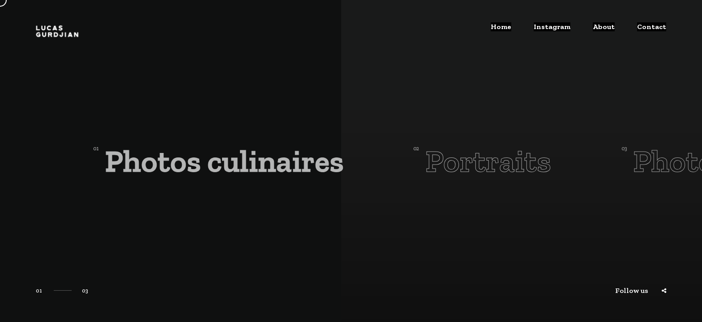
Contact (652, 31)
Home (505, 31)
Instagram (556, 31)
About (606, 31)
